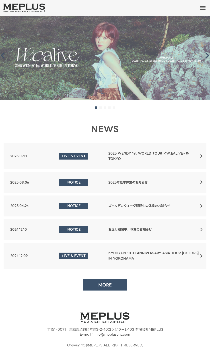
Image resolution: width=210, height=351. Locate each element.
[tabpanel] (105, 58)
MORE (105, 285)
